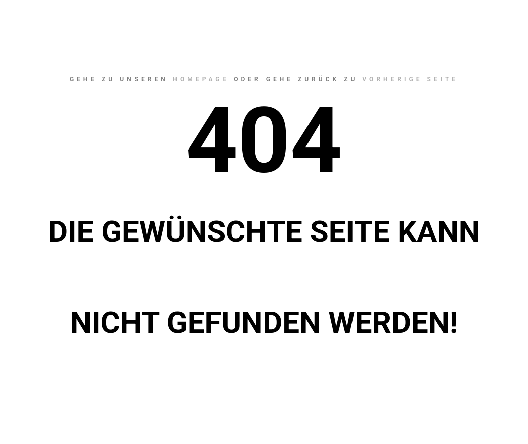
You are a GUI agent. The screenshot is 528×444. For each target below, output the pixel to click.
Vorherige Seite (410, 79)
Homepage (201, 79)
